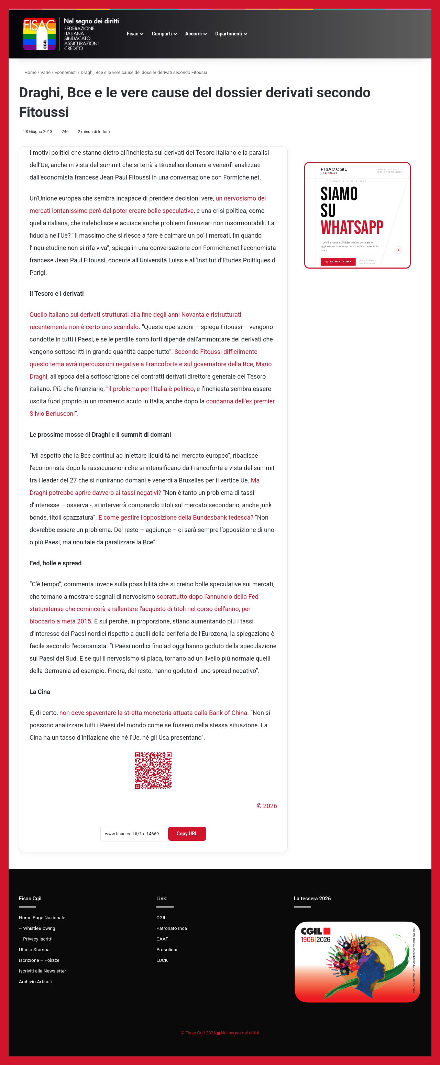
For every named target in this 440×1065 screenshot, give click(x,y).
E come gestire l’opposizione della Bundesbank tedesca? (175, 517)
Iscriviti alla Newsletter (42, 971)
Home (27, 72)
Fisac (132, 33)
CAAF (162, 939)
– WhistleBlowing (37, 928)
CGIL (161, 917)
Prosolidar (167, 949)
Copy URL (187, 833)
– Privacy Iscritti (36, 939)
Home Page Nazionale (42, 917)
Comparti (162, 33)
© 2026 (267, 805)
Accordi (193, 33)
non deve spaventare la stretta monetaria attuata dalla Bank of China (153, 712)
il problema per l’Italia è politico (151, 388)
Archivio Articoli (35, 981)
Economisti (66, 72)
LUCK (162, 960)
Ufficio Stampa (34, 949)
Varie (46, 72)
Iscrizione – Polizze (39, 960)
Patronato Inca (171, 928)
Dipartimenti (228, 33)
